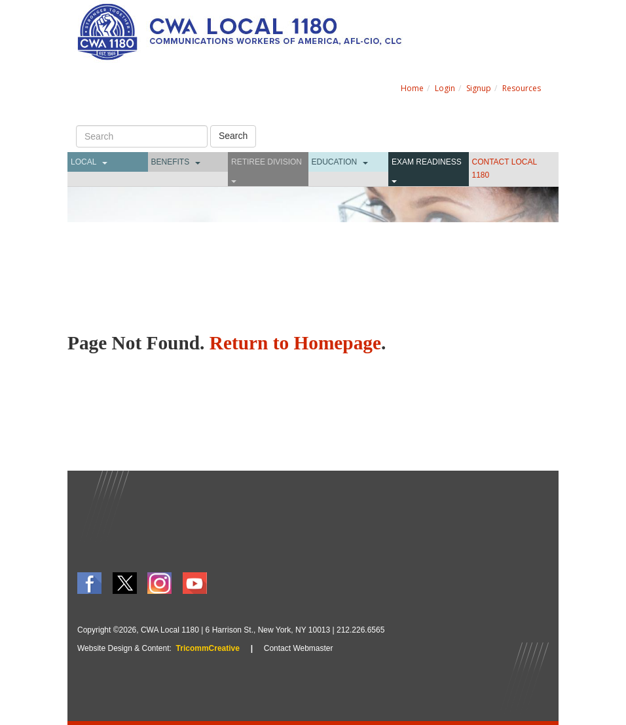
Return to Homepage (295, 342)
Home (412, 88)
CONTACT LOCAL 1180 (504, 168)
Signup (478, 88)
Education (335, 162)
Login (445, 88)
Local (83, 162)
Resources (521, 88)
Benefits (170, 162)
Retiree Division (266, 162)
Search (233, 135)
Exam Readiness (427, 162)
